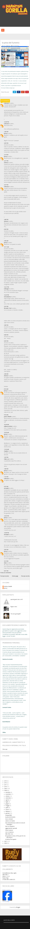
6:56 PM (6, 229)
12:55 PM (6, 516)
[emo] (5, 133)
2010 (5, 786)
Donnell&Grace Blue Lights (9, 873)
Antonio (6, 221)
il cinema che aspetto (10, 839)
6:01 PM (6, 571)
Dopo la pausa (9, 830)
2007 (5, 841)
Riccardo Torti (7, 308)
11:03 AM (6, 449)
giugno (7, 804)
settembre (8, 798)
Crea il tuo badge (5, 901)
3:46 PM (6, 325)
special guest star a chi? (16, 599)
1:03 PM (6, 457)
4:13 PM (6, 561)
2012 (5, 783)
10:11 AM (6, 247)
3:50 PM (6, 549)
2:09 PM (6, 143)
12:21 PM (6, 287)
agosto (8, 800)
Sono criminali (9, 819)
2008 (5, 790)
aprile (7, 807)
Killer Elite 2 (5, 874)
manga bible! (8, 815)
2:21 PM (6, 161)
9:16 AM (6, 415)
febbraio (8, 811)
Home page (15, 576)
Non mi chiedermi (9, 826)
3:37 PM (6, 185)
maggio (8, 805)
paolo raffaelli (7, 416)
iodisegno (6, 289)
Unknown (6, 103)
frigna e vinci (13, 606)
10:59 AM (6, 432)
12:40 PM (6, 122)
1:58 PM (6, 131)
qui (13, 87)
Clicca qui (4, 749)
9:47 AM (6, 486)
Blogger (18, 907)
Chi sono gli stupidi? (15, 614)
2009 (5, 788)
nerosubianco (7, 296)
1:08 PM (6, 469)
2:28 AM (6, 374)
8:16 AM (6, 389)
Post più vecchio (25, 576)
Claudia (6, 451)
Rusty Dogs (5, 878)
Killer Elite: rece (9, 834)
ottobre (8, 796)
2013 (5, 781)
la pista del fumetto (10, 817)
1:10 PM (6, 477)
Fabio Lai (6, 459)
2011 (5, 784)
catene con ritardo (10, 821)
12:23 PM (6, 295)
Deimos (6, 162)
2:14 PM (6, 154)
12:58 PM (6, 532)
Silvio (5, 563)
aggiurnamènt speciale (11, 828)
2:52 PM (6, 306)
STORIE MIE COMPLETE (8, 879)
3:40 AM (6, 241)
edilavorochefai (8, 426)
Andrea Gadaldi (8, 586)
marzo (7, 809)
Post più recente (4, 576)
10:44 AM (6, 424)
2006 (5, 843)
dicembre (8, 792)
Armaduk (6, 488)
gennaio (8, 813)
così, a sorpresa (9, 832)
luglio (7, 802)
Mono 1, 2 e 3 (6, 876)
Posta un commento (5, 572)
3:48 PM (6, 219)
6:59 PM (6, 341)
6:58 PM (6, 335)
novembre (8, 794)
